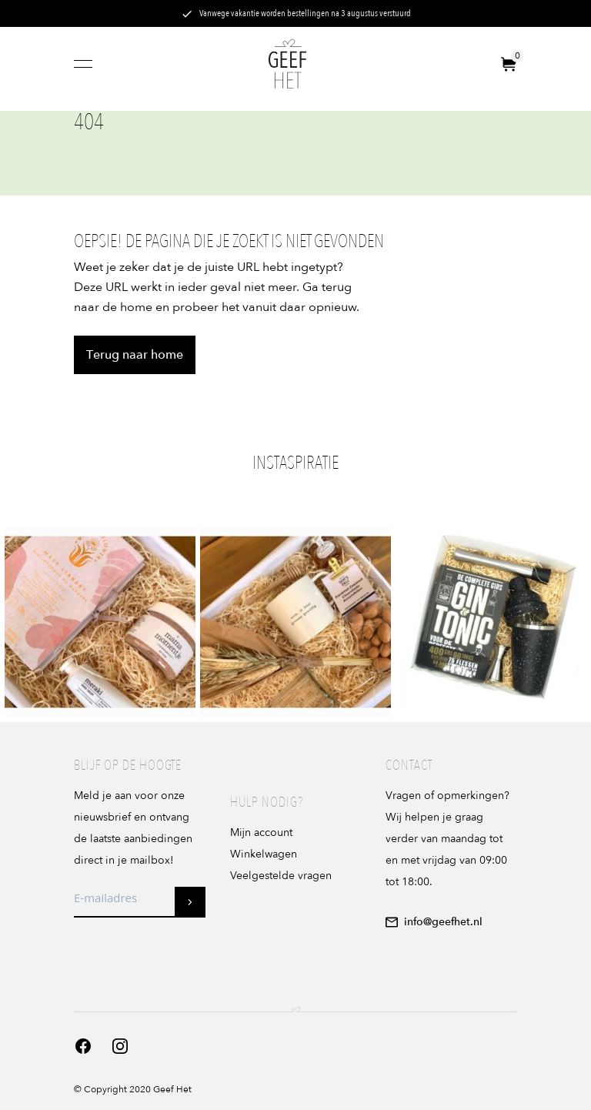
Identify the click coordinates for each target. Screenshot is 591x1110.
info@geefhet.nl (434, 921)
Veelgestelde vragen (281, 875)
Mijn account (261, 832)
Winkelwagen (263, 854)
